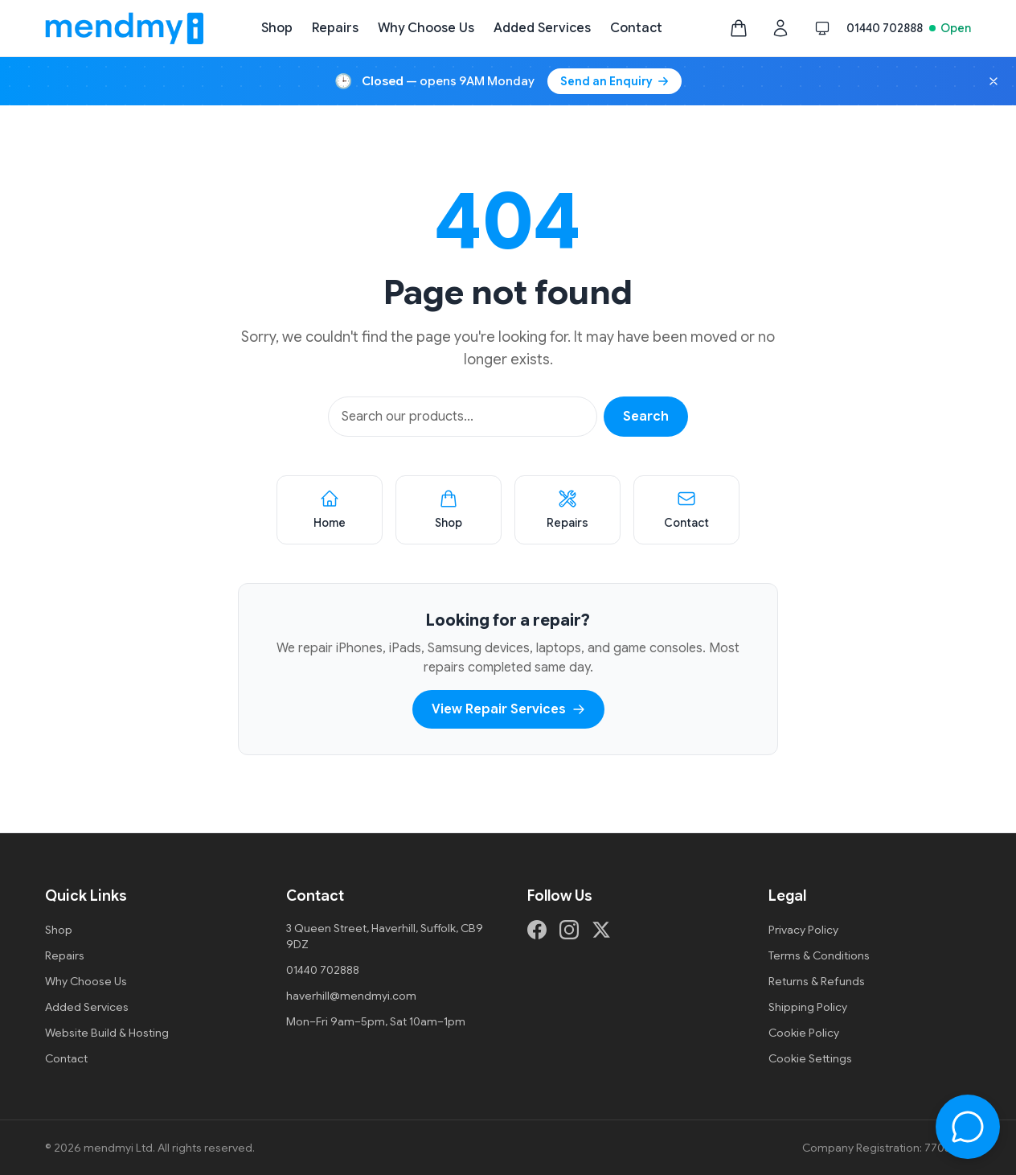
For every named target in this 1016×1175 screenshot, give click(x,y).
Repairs (335, 28)
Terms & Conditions (819, 955)
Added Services (542, 28)
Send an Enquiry (614, 81)
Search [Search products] (646, 417)
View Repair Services (508, 709)
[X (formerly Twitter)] (601, 929)
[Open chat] (968, 1127)
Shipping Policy (807, 1007)
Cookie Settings (810, 1058)
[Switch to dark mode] (822, 28)
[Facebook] (537, 929)
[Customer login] (780, 28)
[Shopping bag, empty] (738, 28)
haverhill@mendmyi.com (351, 995)
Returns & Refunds (816, 981)
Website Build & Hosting (107, 1032)
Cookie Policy (803, 1032)
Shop (277, 28)
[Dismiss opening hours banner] (993, 81)
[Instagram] (569, 929)
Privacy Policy (803, 929)
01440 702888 (884, 28)
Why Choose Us (426, 28)
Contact (636, 28)
